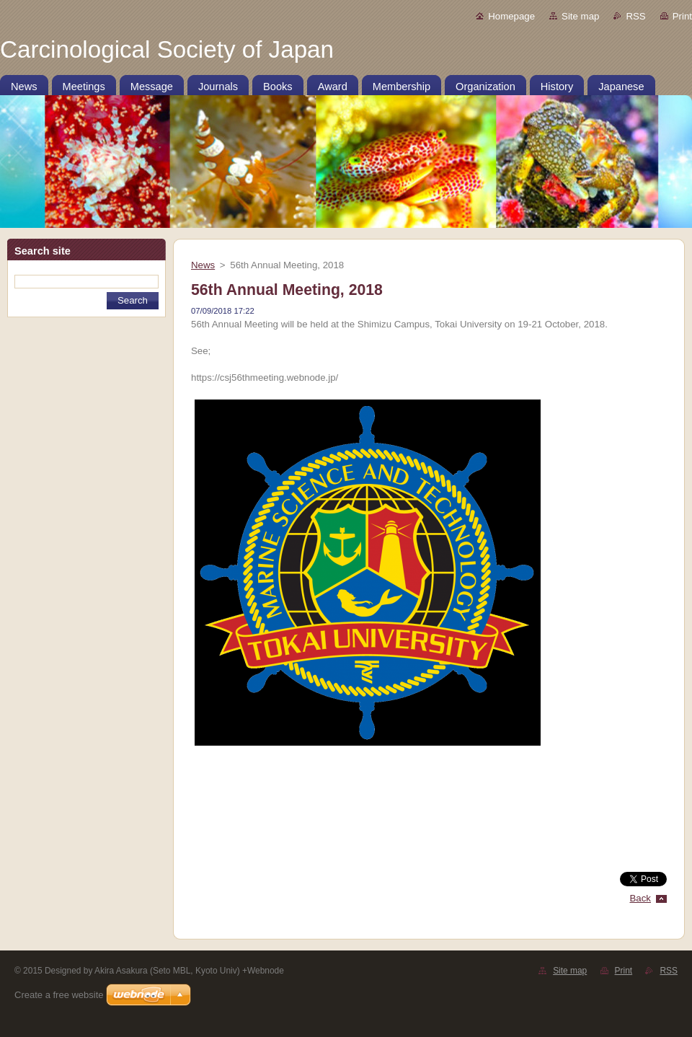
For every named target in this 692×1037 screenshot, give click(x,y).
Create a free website (59, 994)
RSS (635, 16)
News (203, 265)
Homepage (511, 16)
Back (641, 898)
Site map (580, 16)
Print (682, 16)
